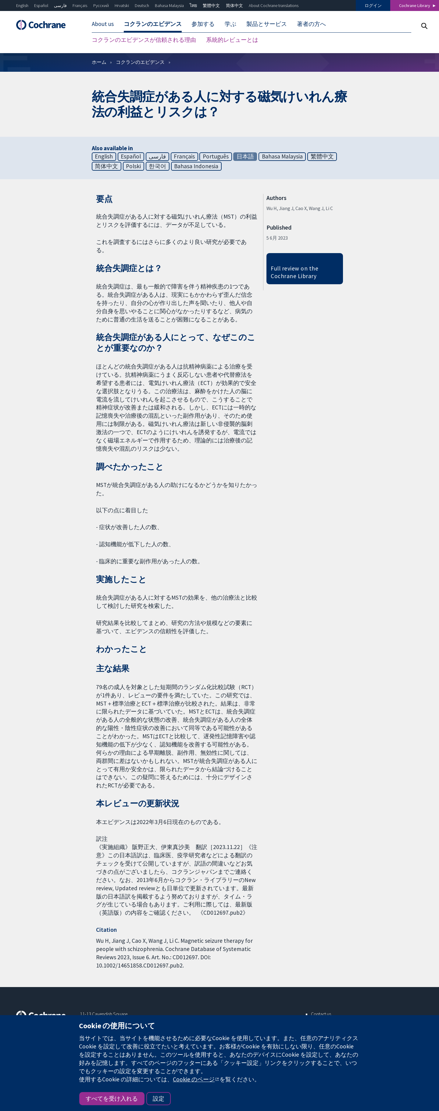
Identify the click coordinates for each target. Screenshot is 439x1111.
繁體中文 (211, 5)
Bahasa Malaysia (169, 5)
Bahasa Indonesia (196, 166)
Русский (101, 5)
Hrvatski (122, 5)
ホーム (99, 62)
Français (80, 5)
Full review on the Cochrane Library (294, 272)
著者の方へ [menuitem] (311, 23)
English (22, 5)
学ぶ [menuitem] (230, 23)
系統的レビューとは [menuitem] (232, 39)
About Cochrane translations (273, 5)
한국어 (157, 166)
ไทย (193, 5)
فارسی (60, 5)
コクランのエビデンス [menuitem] (153, 23)
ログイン (373, 5)
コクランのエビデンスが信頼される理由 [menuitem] (144, 39)
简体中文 (234, 5)
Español (41, 5)
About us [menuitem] (103, 23)
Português (216, 156)
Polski (133, 166)
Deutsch (142, 5)
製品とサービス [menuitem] (266, 23)
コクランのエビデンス (140, 62)
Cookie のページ (194, 1079)
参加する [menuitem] (203, 23)
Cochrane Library (414, 5)
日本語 (245, 156)
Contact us (321, 1014)
